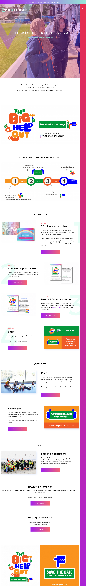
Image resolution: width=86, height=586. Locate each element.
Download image (17, 348)
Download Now (50, 315)
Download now (50, 252)
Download (40, 529)
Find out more (40, 503)
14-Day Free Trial (54, 2)
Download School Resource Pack (40, 51)
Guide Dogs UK (56, 307)
